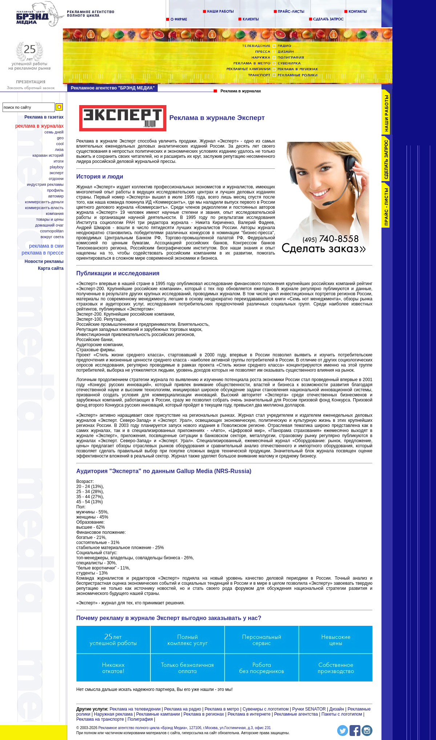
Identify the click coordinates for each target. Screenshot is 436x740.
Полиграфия (140, 719)
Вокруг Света (52, 237)
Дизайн (337, 709)
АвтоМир (56, 196)
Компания (55, 214)
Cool (60, 144)
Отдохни (56, 179)
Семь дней (54, 132)
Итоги (59, 161)
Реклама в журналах (39, 125)
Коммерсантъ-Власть (44, 208)
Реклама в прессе (43, 252)
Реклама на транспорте (100, 719)
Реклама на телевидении (135, 709)
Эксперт (56, 173)
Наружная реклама (113, 714)
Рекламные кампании (158, 714)
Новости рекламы (44, 261)
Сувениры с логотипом (266, 709)
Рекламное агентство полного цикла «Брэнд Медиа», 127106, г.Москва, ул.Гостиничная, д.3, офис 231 (184, 728)
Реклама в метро (222, 709)
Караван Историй (48, 155)
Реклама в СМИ (46, 245)
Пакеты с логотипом (342, 714)
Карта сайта (51, 268)
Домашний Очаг (49, 225)
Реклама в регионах (203, 714)
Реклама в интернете (248, 714)
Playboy (57, 167)
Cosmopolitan (52, 231)
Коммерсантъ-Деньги (44, 202)
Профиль (55, 190)
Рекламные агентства (296, 714)
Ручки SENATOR (309, 709)
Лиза (59, 150)
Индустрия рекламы (45, 185)
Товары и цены (50, 219)
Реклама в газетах (44, 117)
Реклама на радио (182, 709)
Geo (60, 138)
